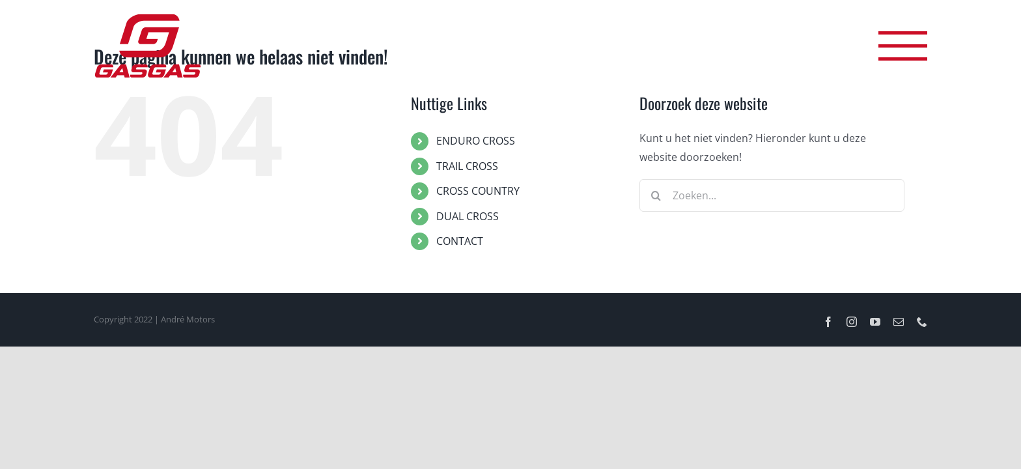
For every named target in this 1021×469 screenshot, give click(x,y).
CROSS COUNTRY (478, 191)
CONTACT (459, 241)
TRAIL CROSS (467, 166)
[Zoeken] (655, 195)
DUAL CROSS (467, 216)
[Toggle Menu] (903, 46)
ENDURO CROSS (475, 141)
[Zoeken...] (771, 195)
